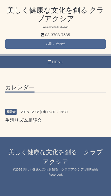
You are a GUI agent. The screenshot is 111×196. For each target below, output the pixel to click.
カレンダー (20, 87)
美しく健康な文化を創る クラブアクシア (53, 169)
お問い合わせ (55, 44)
